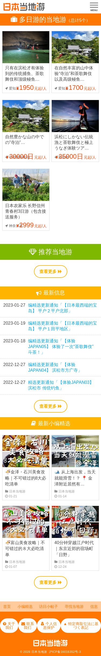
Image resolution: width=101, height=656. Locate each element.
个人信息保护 (49, 626)
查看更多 (50, 271)
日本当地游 (39, 651)
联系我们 (27, 626)
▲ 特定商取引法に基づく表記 (80, 626)
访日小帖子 (48, 606)
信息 (94, 606)
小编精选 (25, 606)
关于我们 (9, 626)
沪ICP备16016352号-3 (65, 651)
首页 (7, 606)
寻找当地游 (74, 606)
